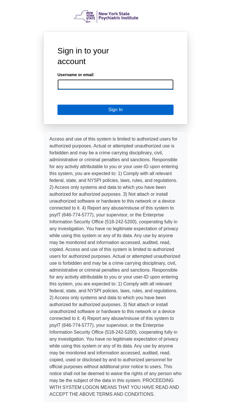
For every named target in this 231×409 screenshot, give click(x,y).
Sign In (115, 109)
